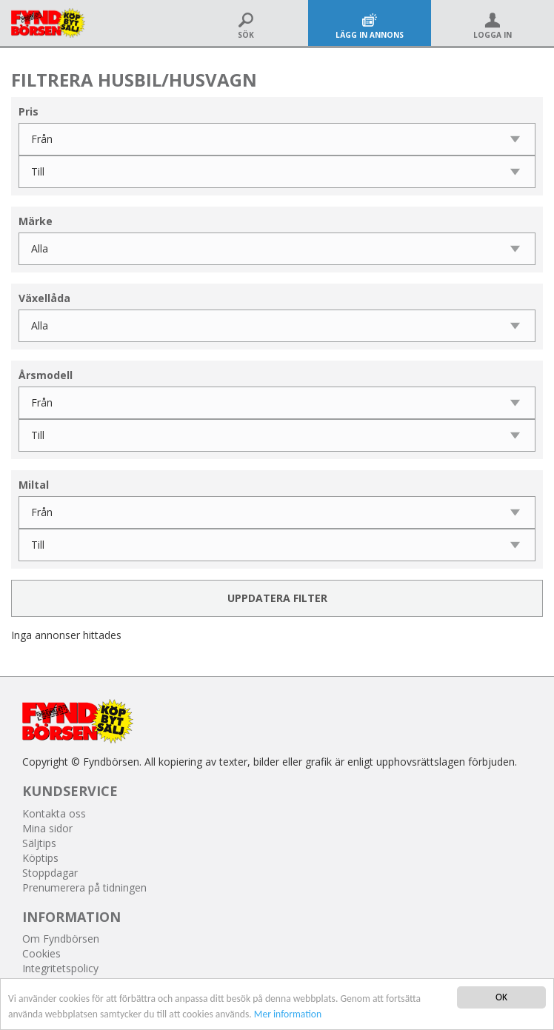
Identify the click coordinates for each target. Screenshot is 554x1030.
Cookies (41, 953)
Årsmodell (46, 375)
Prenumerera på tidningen (84, 887)
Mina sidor (47, 828)
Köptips (40, 858)
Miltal (34, 485)
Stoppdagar (50, 873)
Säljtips (39, 843)
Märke (36, 221)
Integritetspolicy (60, 968)
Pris (29, 111)
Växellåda (44, 298)
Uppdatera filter (277, 598)
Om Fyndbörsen (60, 939)
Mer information (287, 1014)
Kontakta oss (54, 813)
